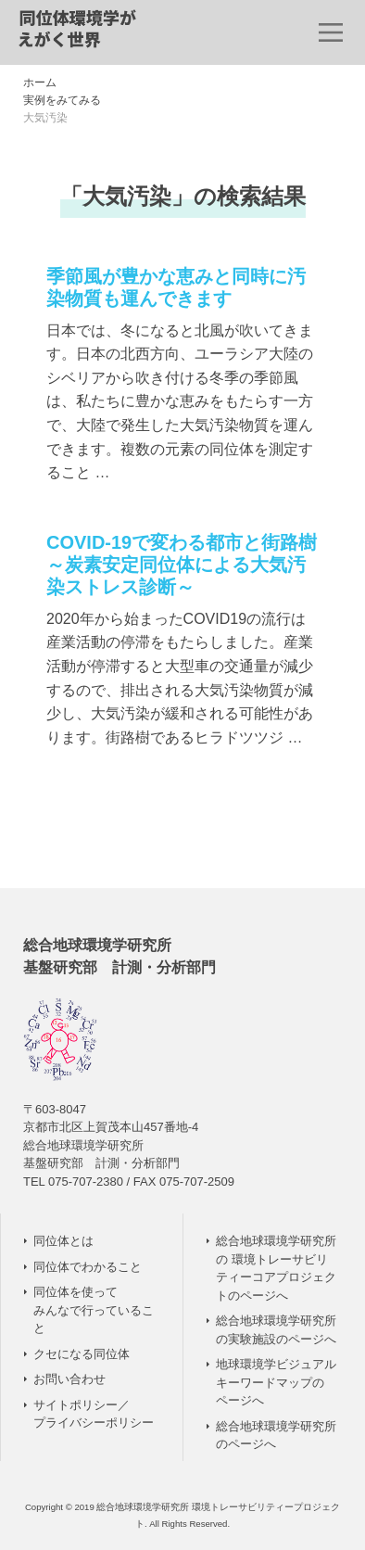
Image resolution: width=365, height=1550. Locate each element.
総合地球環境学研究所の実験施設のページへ (276, 1330)
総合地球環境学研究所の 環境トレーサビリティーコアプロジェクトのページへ (276, 1268)
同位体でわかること (87, 1267)
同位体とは (63, 1241)
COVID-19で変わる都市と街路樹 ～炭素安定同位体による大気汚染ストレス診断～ (181, 564)
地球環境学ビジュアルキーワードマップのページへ (276, 1382)
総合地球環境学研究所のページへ (276, 1435)
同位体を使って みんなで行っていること (93, 1310)
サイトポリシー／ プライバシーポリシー (93, 1414)
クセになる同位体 (81, 1354)
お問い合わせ (69, 1379)
